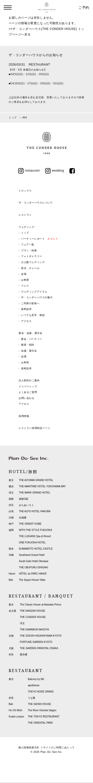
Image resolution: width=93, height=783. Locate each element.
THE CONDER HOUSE (33, 617)
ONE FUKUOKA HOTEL (32, 542)
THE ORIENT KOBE (30, 523)
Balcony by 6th (36, 679)
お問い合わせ (26, 398)
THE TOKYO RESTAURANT (43, 716)
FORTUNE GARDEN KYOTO (36, 642)
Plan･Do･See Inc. (51, 752)
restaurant (29, 170)
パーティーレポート (39, 238)
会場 (23, 274)
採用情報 (24, 416)
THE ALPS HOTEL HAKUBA (34, 511)
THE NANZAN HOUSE (32, 610)
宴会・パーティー (31, 339)
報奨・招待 (27, 344)
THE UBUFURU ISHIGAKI (33, 567)
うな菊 (31, 697)
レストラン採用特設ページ (34, 428)
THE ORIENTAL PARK (40, 722)
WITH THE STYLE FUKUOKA (35, 530)
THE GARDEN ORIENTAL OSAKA (39, 648)
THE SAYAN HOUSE (39, 704)
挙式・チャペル (30, 268)
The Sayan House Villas (32, 580)
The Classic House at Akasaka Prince (40, 604)
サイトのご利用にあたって (59, 747)
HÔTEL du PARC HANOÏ (32, 573)
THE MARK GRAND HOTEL (34, 492)
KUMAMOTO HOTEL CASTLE (36, 548)
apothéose (33, 685)
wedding (54, 170)
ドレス (25, 285)
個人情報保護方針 (28, 747)
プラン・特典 (29, 250)
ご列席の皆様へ (30, 303)
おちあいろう (26, 505)
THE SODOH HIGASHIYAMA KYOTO (41, 635)
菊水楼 (23, 654)
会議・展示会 (29, 350)
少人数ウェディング (33, 262)
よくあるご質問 (28, 392)
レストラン (25, 214)
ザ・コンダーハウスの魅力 (37, 297)
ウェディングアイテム (34, 291)
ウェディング (26, 227)
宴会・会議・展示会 (30, 333)
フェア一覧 (27, 244)
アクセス (26, 321)
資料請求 (26, 309)
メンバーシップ (28, 386)
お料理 (25, 280)
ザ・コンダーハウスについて (36, 202)
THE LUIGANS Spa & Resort (35, 536)
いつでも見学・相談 (33, 315)
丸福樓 (22, 517)
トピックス (25, 190)
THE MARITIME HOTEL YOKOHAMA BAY (42, 486)
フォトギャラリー (31, 256)
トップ (25, 232)
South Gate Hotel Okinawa (33, 561)
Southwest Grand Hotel (31, 555)
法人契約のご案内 (29, 380)
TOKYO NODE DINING (41, 691)
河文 (22, 623)
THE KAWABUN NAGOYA (34, 629)
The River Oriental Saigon (42, 710)
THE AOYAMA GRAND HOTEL (36, 480)
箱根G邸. (24, 498)
